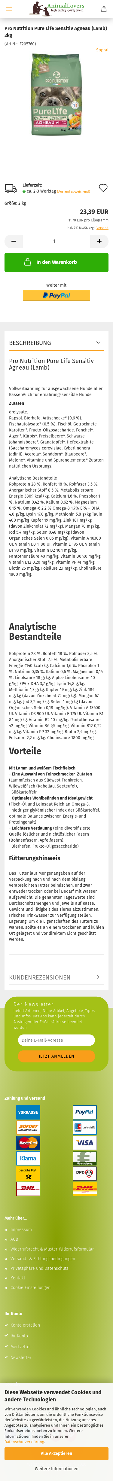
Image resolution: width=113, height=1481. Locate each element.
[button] (14, 241)
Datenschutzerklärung (24, 1442)
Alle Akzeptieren (56, 1453)
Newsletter (21, 1357)
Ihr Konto (19, 1336)
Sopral (102, 50)
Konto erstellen (25, 1325)
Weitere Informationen (56, 1468)
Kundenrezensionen (40, 977)
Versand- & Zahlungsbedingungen (43, 1258)
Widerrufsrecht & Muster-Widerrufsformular (52, 1249)
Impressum (21, 1229)
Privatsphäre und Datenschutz (39, 1268)
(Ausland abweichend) (73, 192)
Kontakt (18, 1278)
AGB (14, 1239)
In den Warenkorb (50, 262)
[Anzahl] (56, 241)
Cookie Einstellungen (30, 1287)
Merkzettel (21, 1346)
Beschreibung (30, 342)
